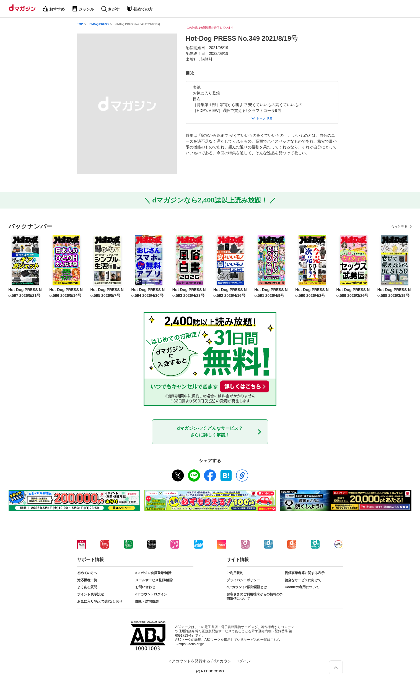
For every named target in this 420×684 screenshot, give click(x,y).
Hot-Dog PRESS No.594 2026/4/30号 (148, 292)
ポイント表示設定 (90, 594)
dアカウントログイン (151, 594)
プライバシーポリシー (243, 580)
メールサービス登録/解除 (154, 580)
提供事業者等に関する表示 (305, 573)
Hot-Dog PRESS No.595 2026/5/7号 (107, 292)
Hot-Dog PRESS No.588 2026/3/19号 (394, 292)
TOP (80, 24)
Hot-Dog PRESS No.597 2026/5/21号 (25, 292)
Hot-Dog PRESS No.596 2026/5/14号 (66, 292)
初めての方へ (87, 573)
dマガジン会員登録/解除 (153, 573)
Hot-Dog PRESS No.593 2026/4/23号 (189, 292)
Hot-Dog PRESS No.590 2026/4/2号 (312, 292)
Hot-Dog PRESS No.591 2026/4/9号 (271, 292)
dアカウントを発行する (189, 661)
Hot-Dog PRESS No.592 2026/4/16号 (230, 292)
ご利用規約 (235, 573)
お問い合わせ (145, 587)
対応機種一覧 (87, 580)
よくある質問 (87, 587)
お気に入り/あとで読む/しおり (99, 601)
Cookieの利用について (302, 587)
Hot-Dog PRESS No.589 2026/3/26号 (353, 292)
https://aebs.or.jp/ (191, 644)
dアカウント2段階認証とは (247, 587)
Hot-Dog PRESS (98, 24)
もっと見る (399, 226)
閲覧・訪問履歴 (147, 601)
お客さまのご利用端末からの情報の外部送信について (255, 596)
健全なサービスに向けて (303, 580)
